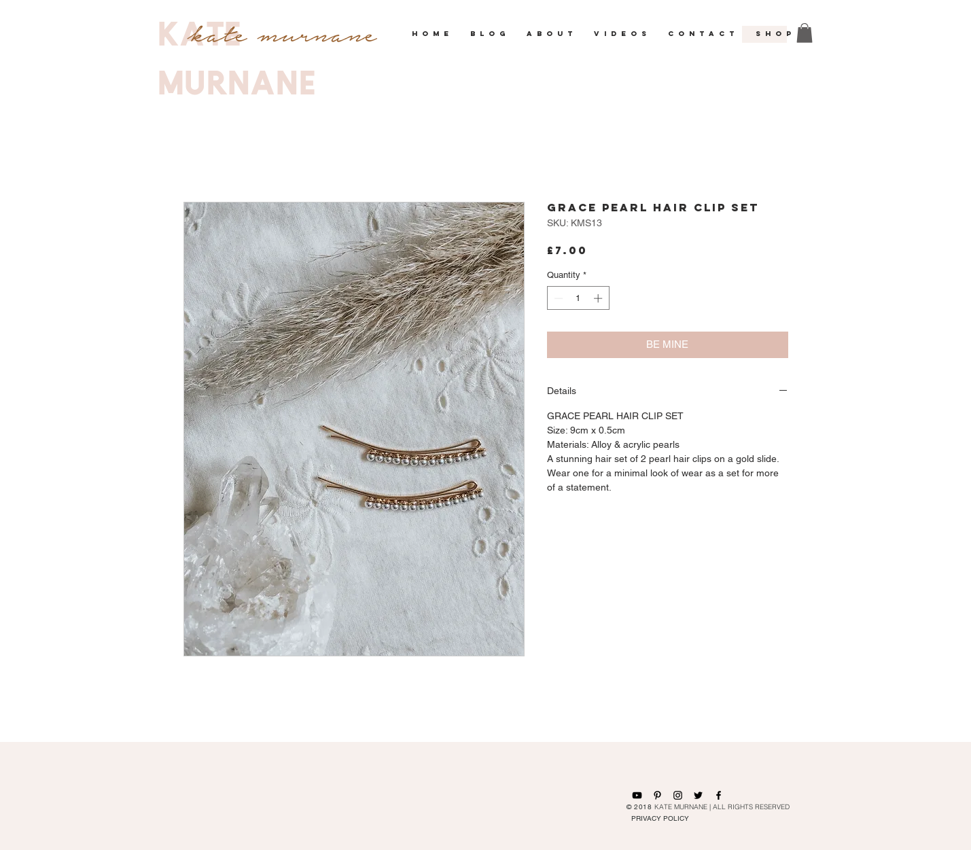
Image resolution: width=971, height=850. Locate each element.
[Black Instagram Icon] (678, 795)
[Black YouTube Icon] (637, 795)
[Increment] (599, 298)
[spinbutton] (578, 298)
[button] (488, 34)
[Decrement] (557, 298)
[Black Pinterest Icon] (657, 795)
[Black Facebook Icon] (718, 795)
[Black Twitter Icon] (698, 795)
